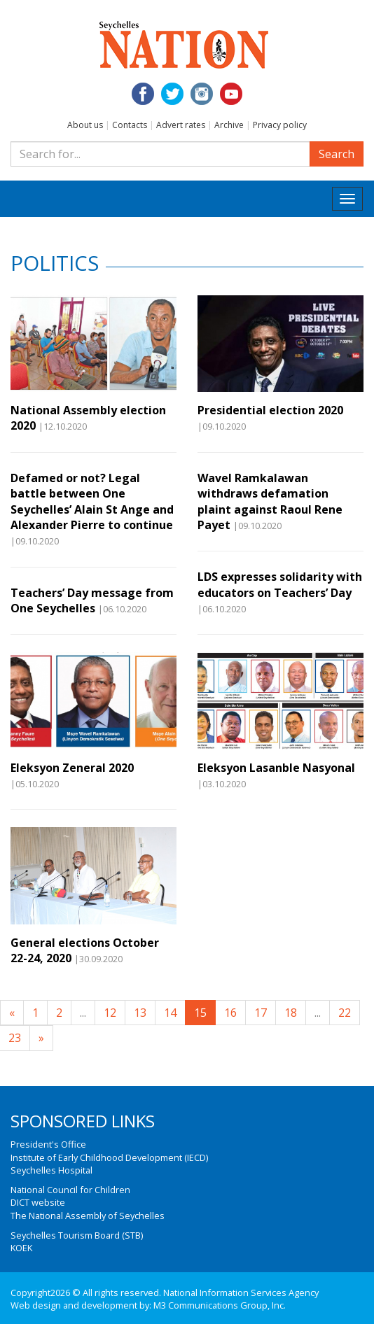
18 (290, 1012)
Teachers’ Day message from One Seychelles (92, 600)
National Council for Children (70, 1189)
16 (230, 1012)
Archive (229, 125)
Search (336, 154)
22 (344, 1012)
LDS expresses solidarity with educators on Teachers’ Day (280, 584)
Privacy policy (280, 125)
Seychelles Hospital (51, 1170)
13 (140, 1012)
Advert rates (180, 125)
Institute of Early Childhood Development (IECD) (109, 1157)
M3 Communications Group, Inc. (219, 1305)
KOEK (21, 1247)
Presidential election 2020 (270, 410)
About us (85, 125)
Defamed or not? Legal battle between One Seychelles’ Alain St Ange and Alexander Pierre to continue (92, 501)
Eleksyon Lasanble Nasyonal (276, 767)
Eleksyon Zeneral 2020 (72, 767)
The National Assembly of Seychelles (88, 1215)
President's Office (48, 1144)
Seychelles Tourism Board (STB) (77, 1235)
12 (110, 1012)
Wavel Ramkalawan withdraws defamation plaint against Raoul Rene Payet (270, 501)
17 (260, 1012)
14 (170, 1012)
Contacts (129, 125)
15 (200, 1012)
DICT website (38, 1202)
